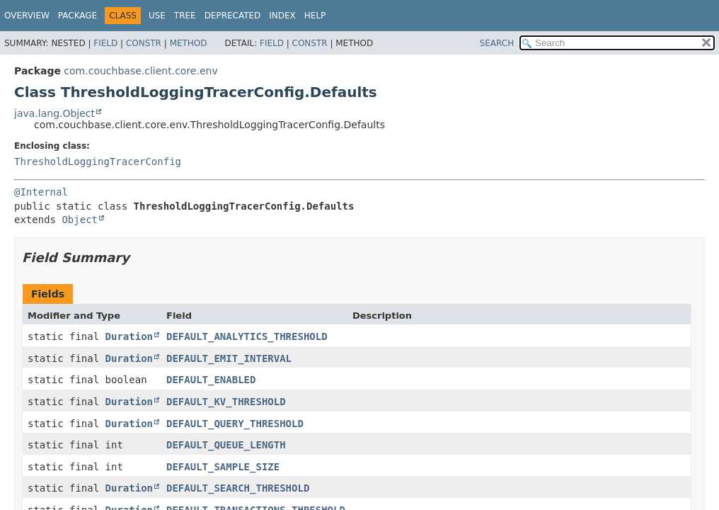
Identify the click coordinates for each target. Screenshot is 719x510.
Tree (185, 16)
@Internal (41, 192)
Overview (27, 16)
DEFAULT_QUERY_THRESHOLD (235, 423)
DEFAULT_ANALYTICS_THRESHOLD (247, 336)
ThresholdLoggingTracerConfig (97, 161)
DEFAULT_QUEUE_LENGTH (226, 444)
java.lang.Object (54, 113)
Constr (143, 43)
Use (157, 16)
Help (315, 16)
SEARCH (497, 43)
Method (188, 43)
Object (80, 219)
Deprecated (233, 16)
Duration (129, 336)
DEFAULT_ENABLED (210, 379)
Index (282, 16)
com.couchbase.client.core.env (140, 70)
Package (77, 16)
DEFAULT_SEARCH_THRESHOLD (237, 488)
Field (105, 43)
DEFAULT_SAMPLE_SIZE (223, 466)
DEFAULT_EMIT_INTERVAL (229, 358)
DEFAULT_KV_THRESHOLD (226, 401)
